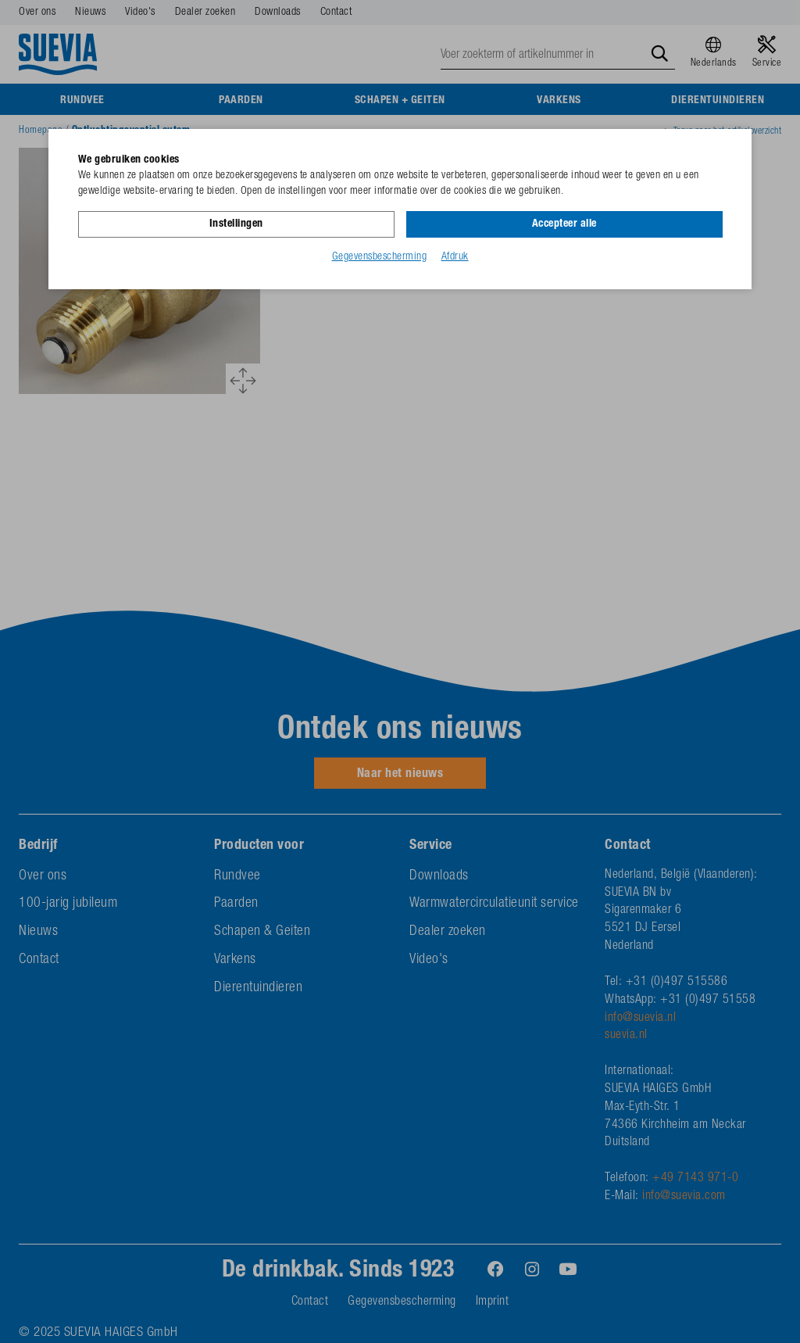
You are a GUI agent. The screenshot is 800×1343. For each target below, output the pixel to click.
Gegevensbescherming (379, 257)
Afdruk (455, 257)
